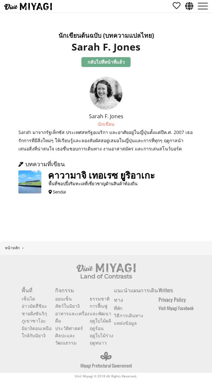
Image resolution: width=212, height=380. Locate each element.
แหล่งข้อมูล (125, 322)
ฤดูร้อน (97, 327)
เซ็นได (28, 298)
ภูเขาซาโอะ (34, 320)
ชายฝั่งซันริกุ (34, 313)
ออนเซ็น (63, 298)
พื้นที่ (27, 290)
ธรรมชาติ (100, 298)
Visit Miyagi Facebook (176, 307)
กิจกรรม (64, 290)
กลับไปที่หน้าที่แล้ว (106, 62)
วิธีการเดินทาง (128, 315)
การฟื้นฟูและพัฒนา (100, 309)
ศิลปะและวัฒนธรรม (65, 339)
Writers (166, 290)
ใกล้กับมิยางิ (34, 335)
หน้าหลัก (12, 248)
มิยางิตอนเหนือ (37, 327)
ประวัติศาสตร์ (69, 327)
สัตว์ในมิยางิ (67, 305)
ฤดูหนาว (98, 342)
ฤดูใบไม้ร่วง (101, 335)
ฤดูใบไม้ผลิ (100, 320)
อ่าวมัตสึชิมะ (34, 305)
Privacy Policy (172, 299)
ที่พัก (118, 307)
